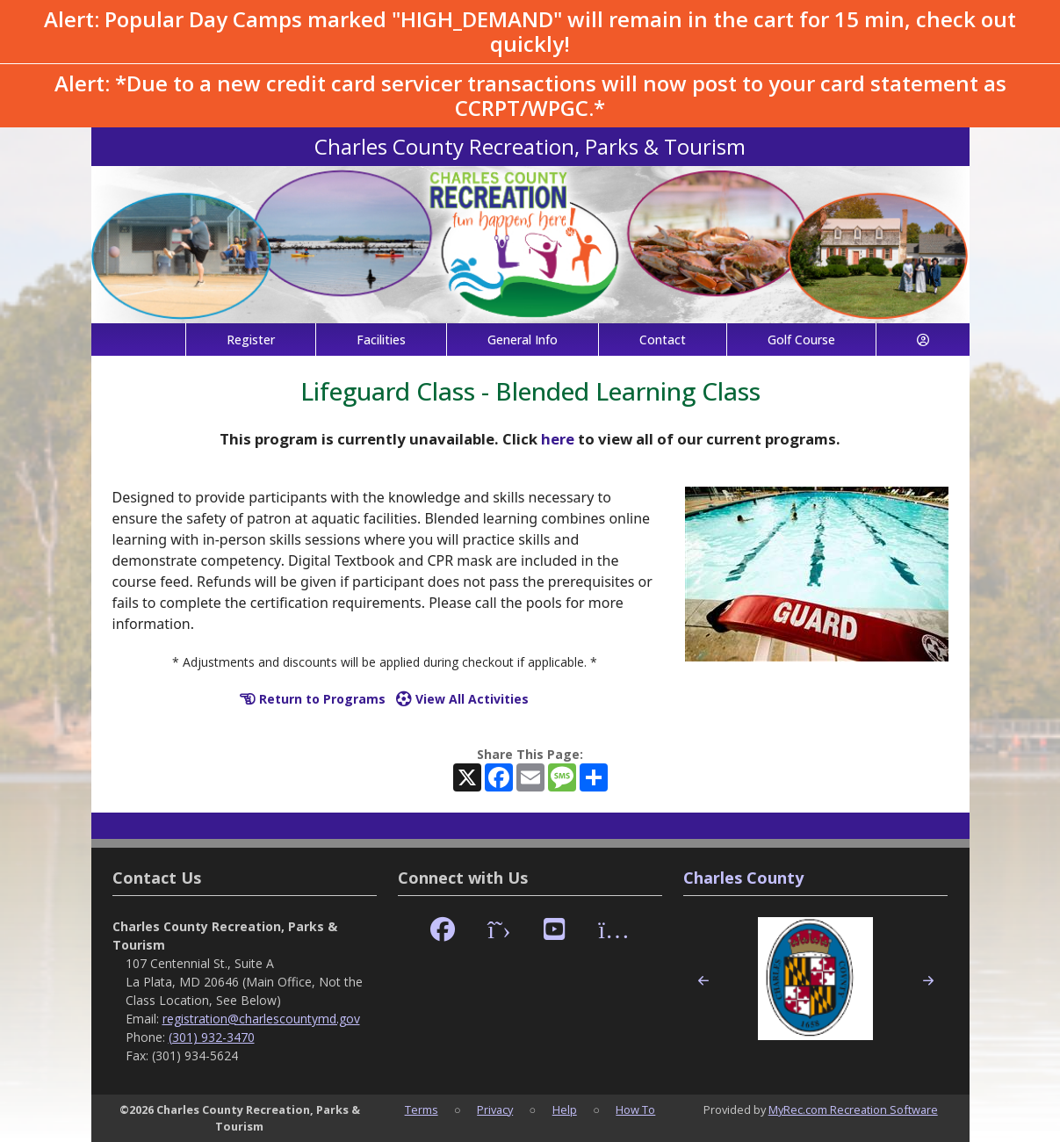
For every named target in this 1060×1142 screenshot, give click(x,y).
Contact (662, 339)
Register (251, 339)
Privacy (495, 1109)
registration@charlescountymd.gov (261, 1018)
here (557, 439)
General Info (522, 339)
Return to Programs (313, 698)
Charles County (743, 877)
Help (564, 1109)
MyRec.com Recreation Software (853, 1109)
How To (635, 1109)
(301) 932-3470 (212, 1037)
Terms (421, 1109)
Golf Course (801, 339)
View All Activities (462, 698)
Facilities (381, 339)
